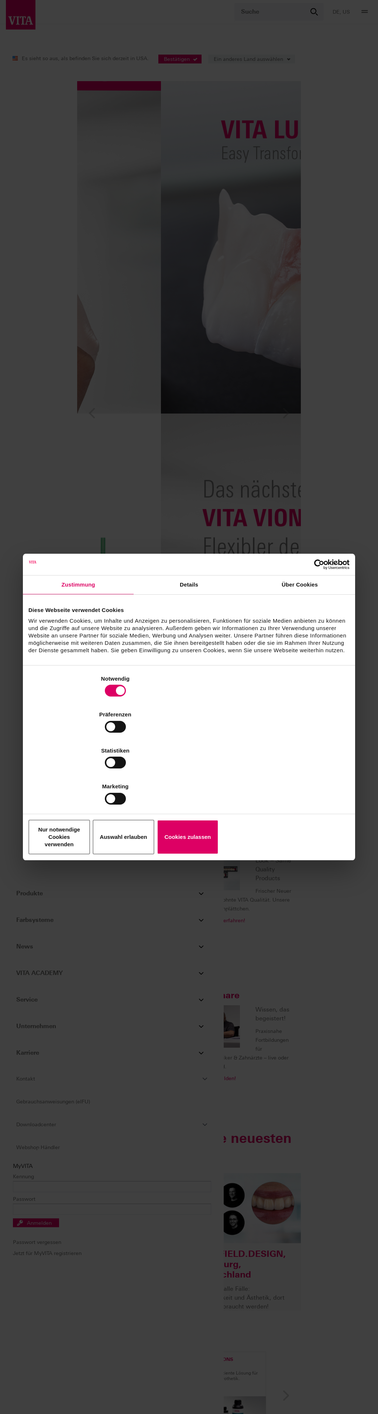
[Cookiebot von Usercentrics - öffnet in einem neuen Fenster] (317, 622)
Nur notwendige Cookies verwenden (81, 783)
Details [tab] (189, 643)
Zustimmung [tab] (78, 643)
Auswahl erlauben (189, 783)
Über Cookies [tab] (300, 643)
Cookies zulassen (297, 783)
